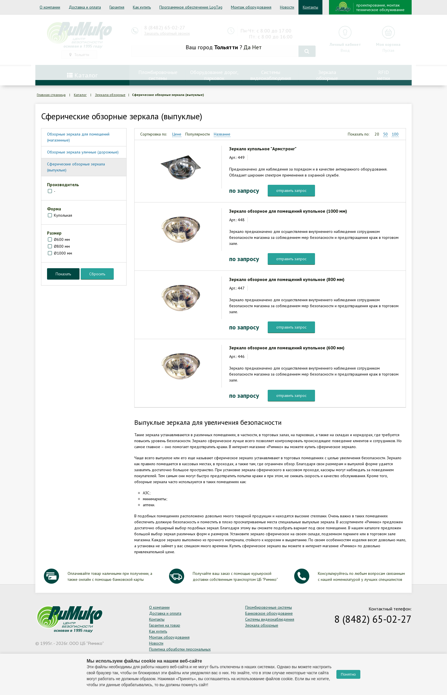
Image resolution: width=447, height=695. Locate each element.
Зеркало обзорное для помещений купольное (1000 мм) (288, 211)
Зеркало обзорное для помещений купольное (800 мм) (286, 279)
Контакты (310, 7)
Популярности (197, 134)
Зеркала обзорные (110, 95)
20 (377, 134)
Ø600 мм (62, 239)
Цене (176, 134)
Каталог (80, 95)
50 (385, 134)
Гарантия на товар (164, 625)
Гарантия (116, 7)
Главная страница (51, 95)
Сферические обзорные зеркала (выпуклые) (76, 167)
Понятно (348, 674)
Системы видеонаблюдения (269, 619)
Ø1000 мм (63, 253)
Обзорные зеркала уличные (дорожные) (83, 152)
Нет (257, 47)
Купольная (63, 215)
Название (222, 134)
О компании (50, 7)
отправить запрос (291, 190)
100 (395, 134)
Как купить (142, 7)
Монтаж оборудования (251, 7)
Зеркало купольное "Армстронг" (262, 148)
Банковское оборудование (269, 613)
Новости (287, 7)
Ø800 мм (62, 246)
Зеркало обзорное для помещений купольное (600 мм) (286, 347)
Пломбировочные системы (268, 607)
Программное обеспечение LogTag (190, 7)
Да (247, 47)
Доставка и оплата (85, 7)
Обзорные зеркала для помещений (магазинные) (78, 137)
